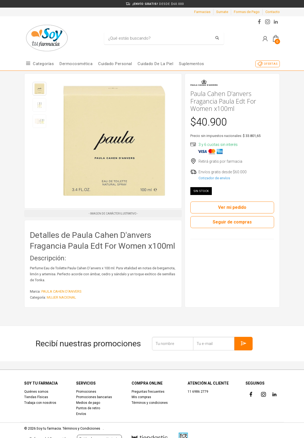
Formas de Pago (247, 12)
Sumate (222, 12)
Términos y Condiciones (81, 428)
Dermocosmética (76, 63)
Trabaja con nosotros (40, 403)
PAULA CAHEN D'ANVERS (61, 291)
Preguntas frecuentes (148, 392)
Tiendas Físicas (36, 397)
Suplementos (191, 63)
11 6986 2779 (198, 392)
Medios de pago (88, 403)
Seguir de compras (232, 222)
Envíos (81, 414)
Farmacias (202, 12)
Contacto (272, 12)
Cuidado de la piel (155, 63)
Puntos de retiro (88, 408)
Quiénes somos (36, 392)
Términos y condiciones (150, 403)
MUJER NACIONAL (61, 297)
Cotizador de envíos (214, 178)
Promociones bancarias (94, 397)
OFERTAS (271, 64)
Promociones (86, 392)
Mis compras (141, 397)
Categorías (43, 63)
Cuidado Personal (115, 63)
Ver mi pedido (232, 207)
